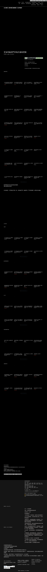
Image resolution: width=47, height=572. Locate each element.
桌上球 (42, 2)
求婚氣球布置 (23, 3)
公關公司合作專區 (33, 4)
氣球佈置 (33, 3)
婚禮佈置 (37, 3)
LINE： (5, 566)
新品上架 (23, 2)
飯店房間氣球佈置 (34, 2)
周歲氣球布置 (41, 3)
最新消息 (38, 4)
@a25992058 (31, 58)
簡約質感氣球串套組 (28, 2)
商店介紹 (42, 4)
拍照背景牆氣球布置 (28, 3)
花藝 (19, 3)
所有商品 (19, 2)
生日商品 (39, 2)
